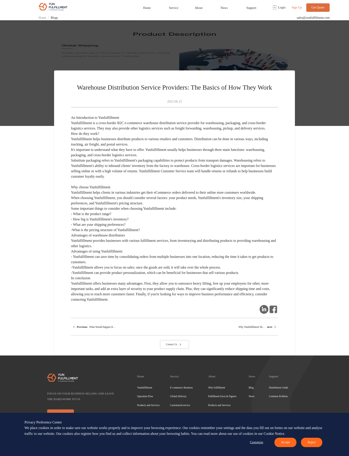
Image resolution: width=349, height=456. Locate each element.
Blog (251, 387)
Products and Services (148, 405)
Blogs (54, 17)
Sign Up (297, 7)
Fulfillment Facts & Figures (222, 396)
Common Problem (278, 396)
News (224, 8)
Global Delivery (178, 396)
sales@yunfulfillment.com (313, 17)
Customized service (180, 405)
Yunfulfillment (144, 387)
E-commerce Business (181, 387)
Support (251, 8)
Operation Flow (145, 396)
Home (147, 8)
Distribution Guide (278, 387)
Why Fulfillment (216, 387)
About (199, 8)
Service (173, 8)
